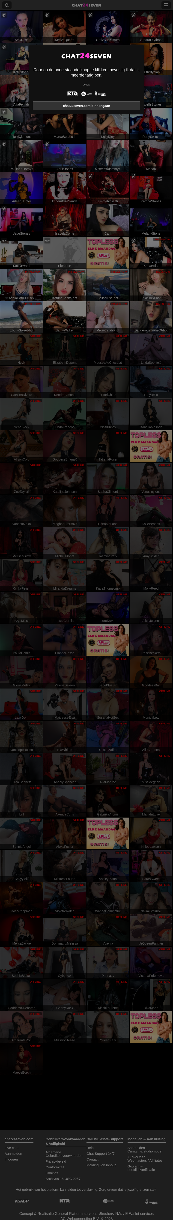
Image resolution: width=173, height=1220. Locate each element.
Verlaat (86, 84)
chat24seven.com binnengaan (86, 106)
